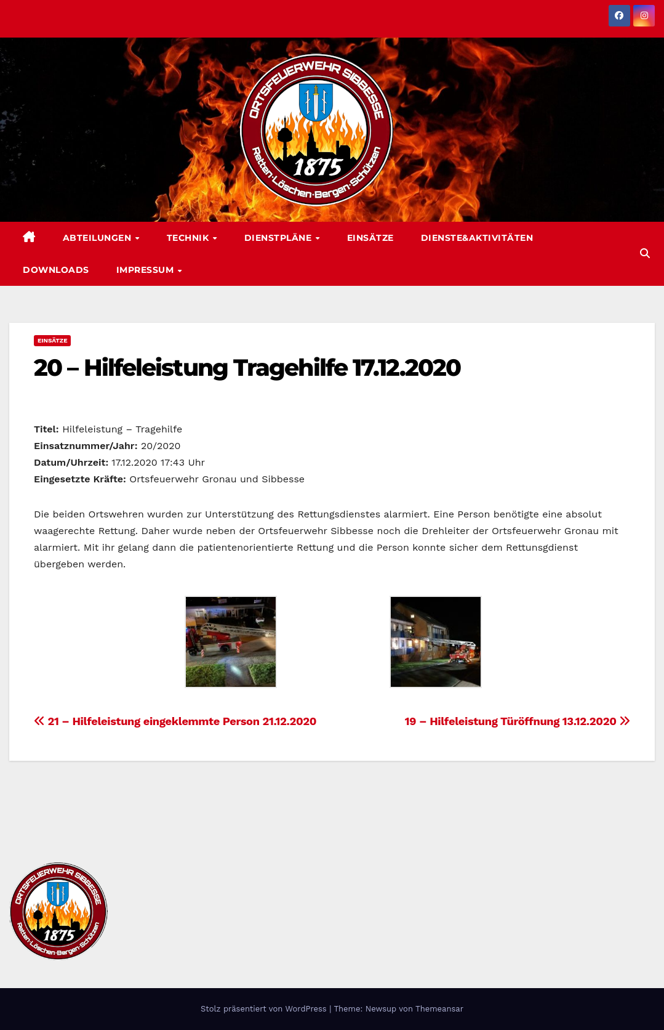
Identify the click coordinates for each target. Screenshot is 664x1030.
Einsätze (370, 237)
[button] (645, 253)
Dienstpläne (279, 237)
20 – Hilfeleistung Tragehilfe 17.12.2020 (247, 367)
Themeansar (439, 1008)
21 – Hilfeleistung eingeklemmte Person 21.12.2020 (175, 721)
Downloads (56, 269)
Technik (189, 237)
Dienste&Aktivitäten (477, 237)
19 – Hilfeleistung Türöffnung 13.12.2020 (517, 721)
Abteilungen (98, 237)
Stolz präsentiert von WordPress (265, 1008)
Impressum (146, 269)
